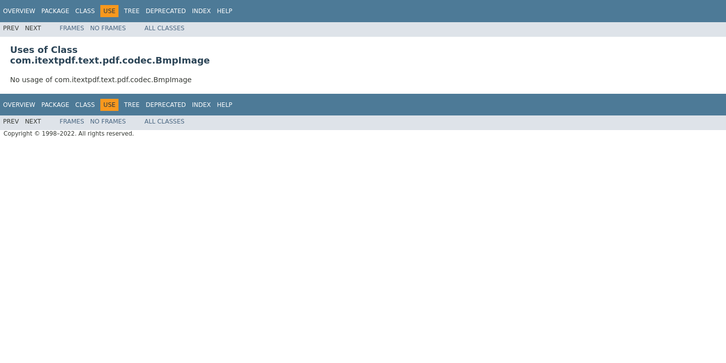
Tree (132, 11)
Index (201, 11)
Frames (71, 28)
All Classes (165, 28)
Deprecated (166, 11)
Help (224, 11)
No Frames (108, 28)
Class (85, 11)
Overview (19, 11)
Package (55, 11)
